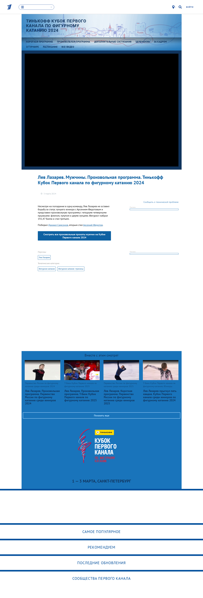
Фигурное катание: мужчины (70, 269)
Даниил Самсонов (58, 225)
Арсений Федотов (93, 225)
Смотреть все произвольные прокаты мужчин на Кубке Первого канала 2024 (74, 236)
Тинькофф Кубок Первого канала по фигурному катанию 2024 (56, 26)
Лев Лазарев (44, 257)
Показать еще (101, 415)
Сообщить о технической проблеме (160, 202)
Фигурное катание (47, 269)
